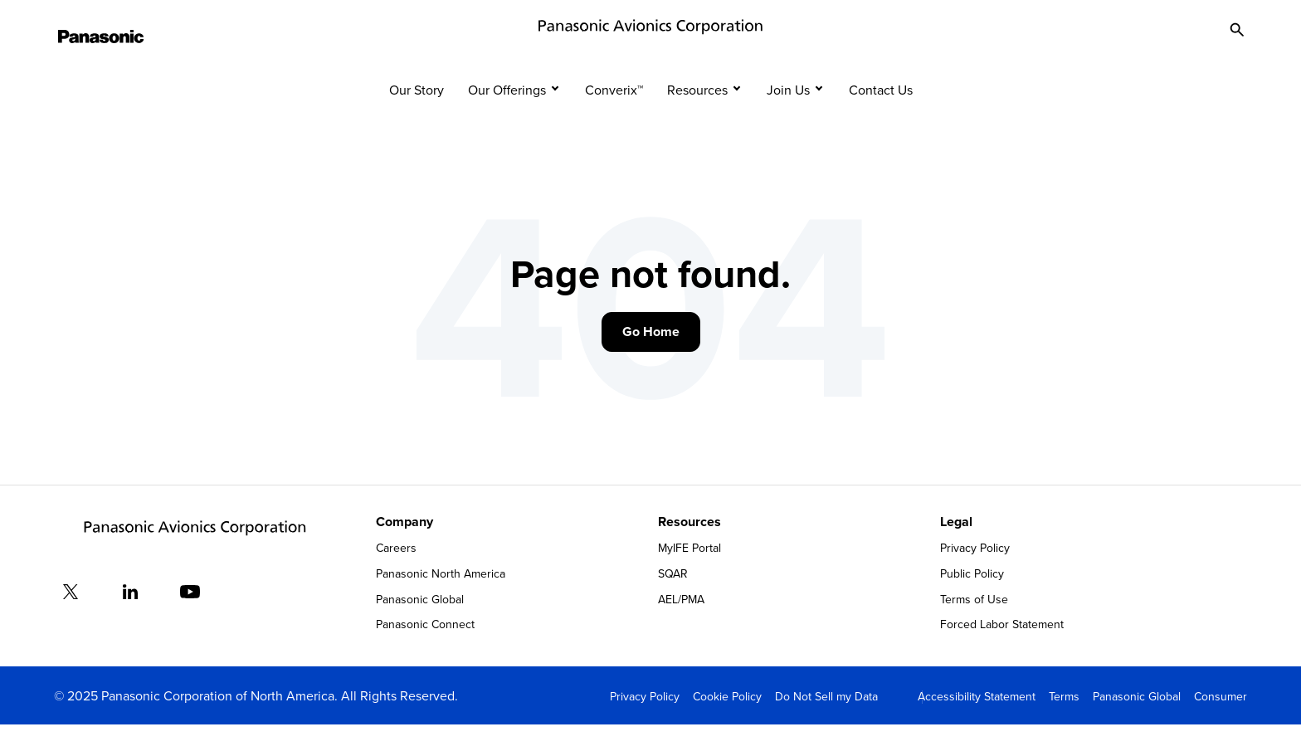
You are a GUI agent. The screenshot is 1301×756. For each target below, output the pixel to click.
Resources (697, 120)
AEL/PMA (681, 630)
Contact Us (881, 120)
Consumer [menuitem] (1220, 727)
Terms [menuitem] (1064, 727)
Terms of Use (974, 630)
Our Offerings (507, 120)
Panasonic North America (440, 604)
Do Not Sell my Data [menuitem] (826, 727)
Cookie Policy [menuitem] (727, 727)
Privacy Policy (975, 579)
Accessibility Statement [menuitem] (976, 727)
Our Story (416, 120)
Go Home (651, 362)
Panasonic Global (420, 630)
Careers (396, 579)
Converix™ (614, 120)
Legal (956, 553)
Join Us (788, 120)
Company (404, 553)
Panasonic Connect (425, 655)
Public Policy (972, 604)
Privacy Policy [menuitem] (645, 727)
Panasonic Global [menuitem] (1137, 727)
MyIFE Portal (689, 579)
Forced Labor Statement (1002, 655)
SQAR (673, 604)
